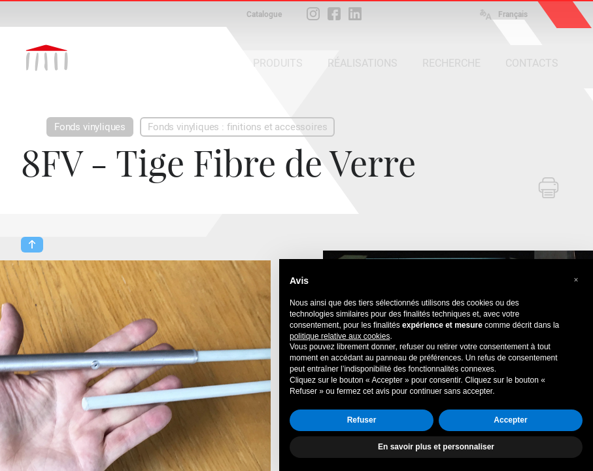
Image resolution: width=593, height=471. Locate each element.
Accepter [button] (510, 420)
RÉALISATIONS (363, 63)
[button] (576, 280)
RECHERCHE (451, 63)
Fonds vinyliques (90, 127)
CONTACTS (531, 63)
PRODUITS (278, 63)
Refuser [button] (362, 420)
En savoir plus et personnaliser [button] (436, 446)
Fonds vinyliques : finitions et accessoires (237, 127)
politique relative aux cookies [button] (340, 336)
